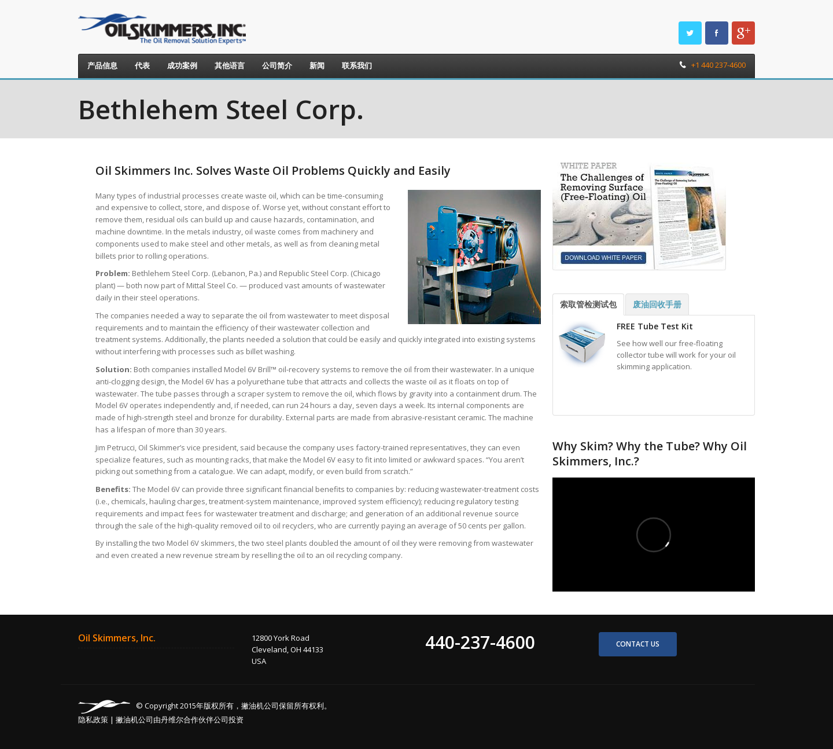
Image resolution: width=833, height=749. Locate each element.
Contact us (637, 644)
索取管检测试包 (588, 304)
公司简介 (277, 65)
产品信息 (102, 65)
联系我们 (357, 65)
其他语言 (230, 65)
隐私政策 (93, 719)
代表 (142, 65)
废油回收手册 (657, 304)
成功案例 (182, 65)
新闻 (317, 65)
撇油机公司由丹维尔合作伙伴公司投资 (180, 719)
